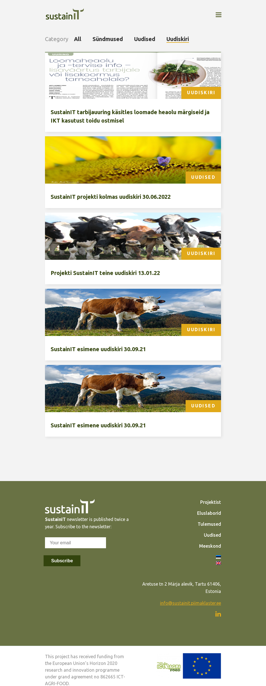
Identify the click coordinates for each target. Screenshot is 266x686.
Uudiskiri (177, 39)
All (77, 39)
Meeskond (210, 546)
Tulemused (209, 524)
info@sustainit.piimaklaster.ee (190, 603)
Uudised (144, 39)
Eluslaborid (209, 513)
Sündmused (108, 39)
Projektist (210, 502)
